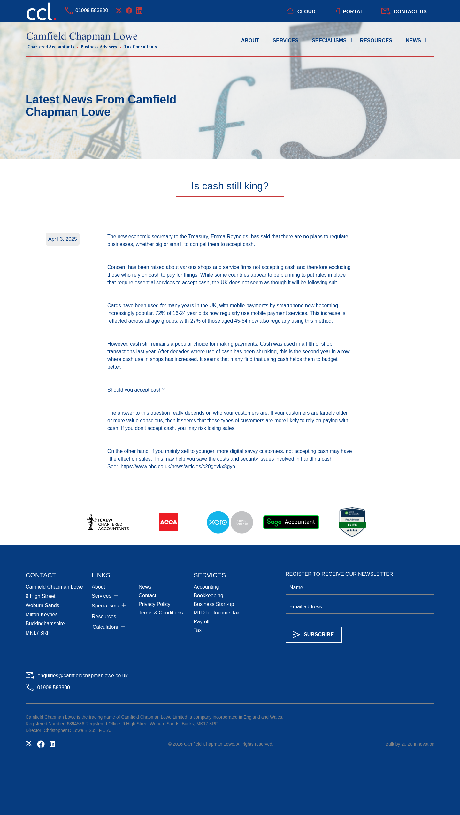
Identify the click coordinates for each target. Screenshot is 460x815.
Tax (198, 630)
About (98, 587)
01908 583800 (91, 10)
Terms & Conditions (161, 612)
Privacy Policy (155, 604)
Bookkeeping (208, 595)
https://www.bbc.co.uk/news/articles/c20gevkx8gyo (178, 466)
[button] (257, 40)
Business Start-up (214, 604)
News (145, 587)
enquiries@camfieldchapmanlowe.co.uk (83, 675)
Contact (147, 595)
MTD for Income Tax (217, 612)
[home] (91, 41)
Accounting (206, 587)
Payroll (201, 621)
